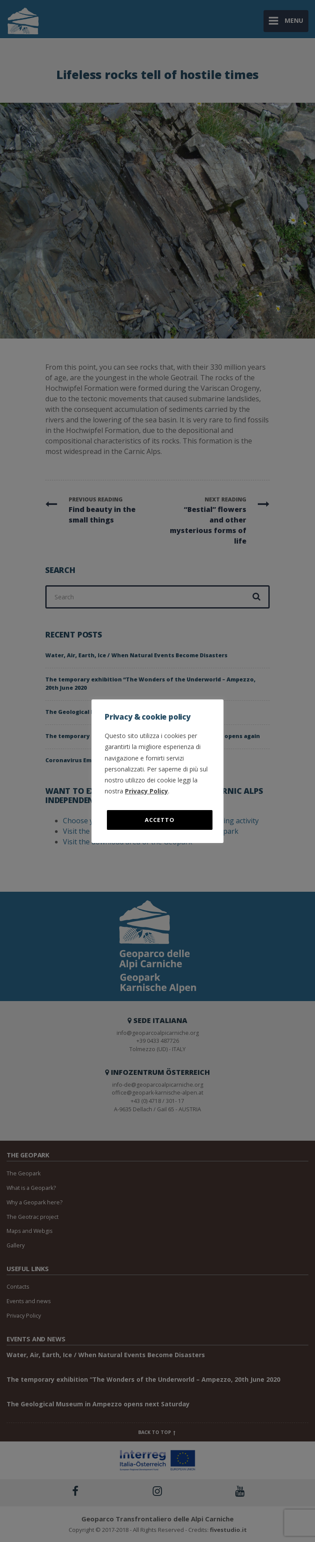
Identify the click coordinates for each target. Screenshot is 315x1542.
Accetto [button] (160, 820)
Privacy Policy (146, 791)
